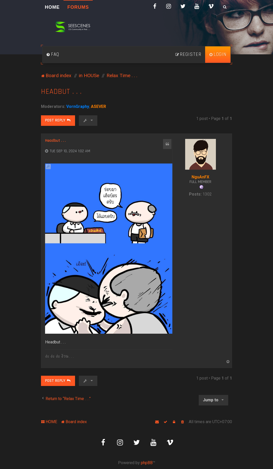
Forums (78, 7)
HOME (52, 7)
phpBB (147, 462)
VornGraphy (77, 106)
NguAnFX (200, 177)
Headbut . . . (61, 91)
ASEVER (98, 106)
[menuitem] (53, 54)
